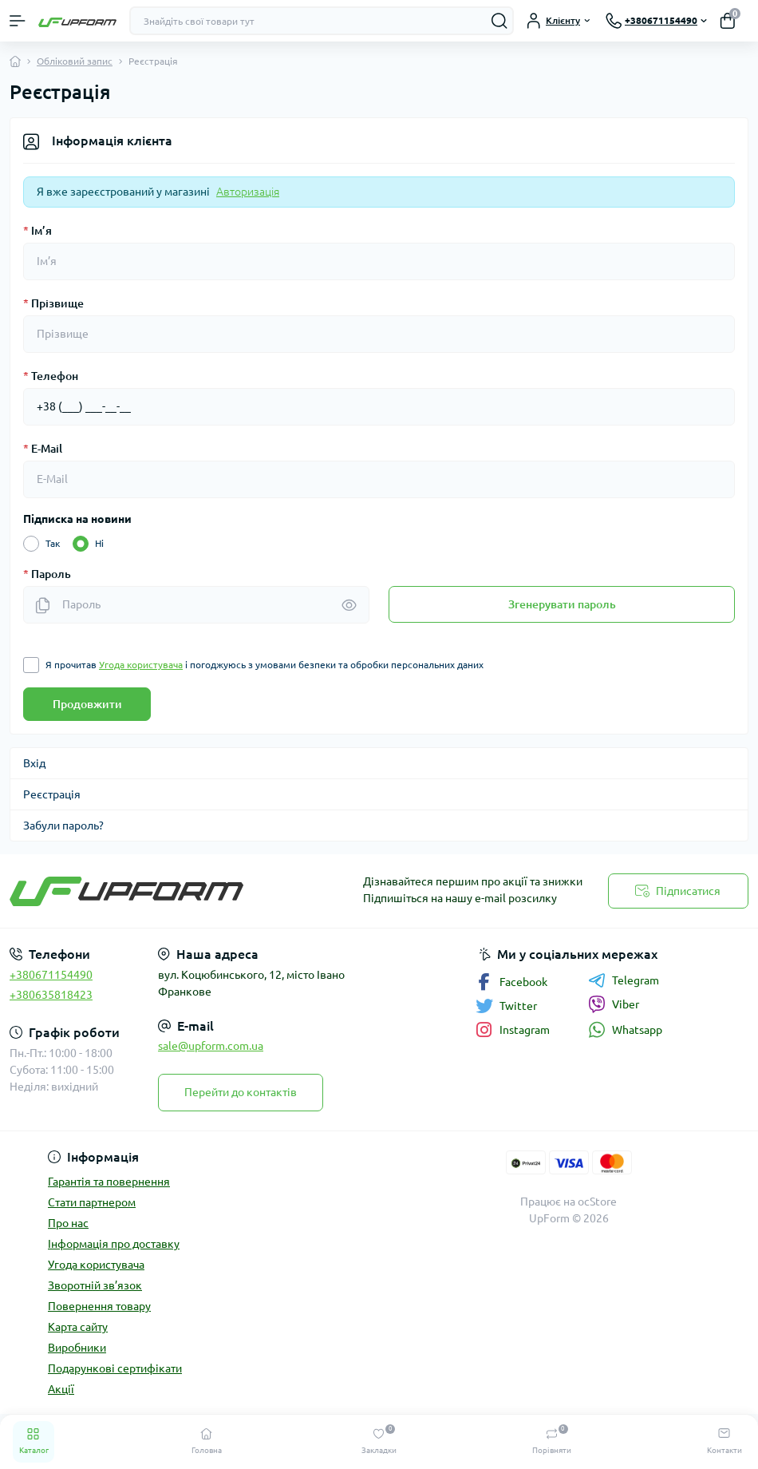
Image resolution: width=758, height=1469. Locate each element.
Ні (99, 543)
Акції (61, 1389)
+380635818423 (51, 994)
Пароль (47, 574)
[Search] (499, 21)
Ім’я (37, 230)
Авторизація (247, 191)
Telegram (623, 980)
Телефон (50, 376)
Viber (613, 1004)
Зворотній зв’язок (95, 1285)
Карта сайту (78, 1327)
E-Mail (42, 448)
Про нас (68, 1223)
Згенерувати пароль (562, 604)
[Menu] (18, 20)
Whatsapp (625, 1029)
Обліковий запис (75, 61)
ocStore (597, 1201)
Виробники (77, 1347)
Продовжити (87, 704)
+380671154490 (51, 974)
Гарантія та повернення (109, 1181)
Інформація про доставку (114, 1243)
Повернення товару (99, 1306)
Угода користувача (96, 1264)
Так (52, 543)
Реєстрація (52, 794)
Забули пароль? (63, 825)
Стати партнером (92, 1202)
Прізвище (53, 303)
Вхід (34, 763)
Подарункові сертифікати (115, 1368)
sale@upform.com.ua (210, 1045)
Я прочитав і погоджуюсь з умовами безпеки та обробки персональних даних (264, 665)
